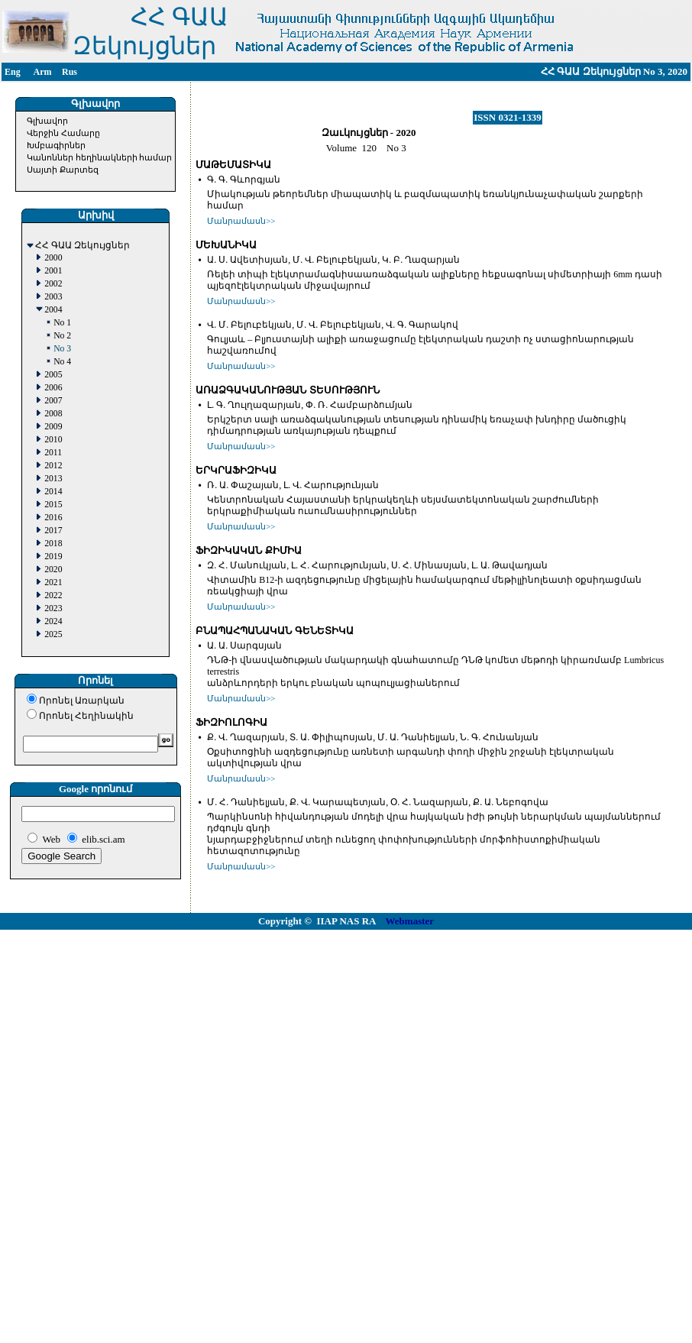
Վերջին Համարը (63, 133)
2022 (53, 595)
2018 (53, 544)
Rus (69, 71)
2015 (53, 505)
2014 (53, 492)
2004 (53, 310)
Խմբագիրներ (56, 145)
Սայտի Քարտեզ (63, 169)
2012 (53, 466)
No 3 (62, 349)
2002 (53, 284)
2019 (53, 556)
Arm (43, 71)
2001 (53, 271)
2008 (53, 414)
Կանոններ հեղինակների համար (100, 157)
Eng (13, 71)
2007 (53, 401)
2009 (53, 427)
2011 (53, 453)
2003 (53, 297)
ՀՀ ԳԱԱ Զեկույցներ (82, 246)
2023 (53, 608)
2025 (53, 634)
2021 (53, 582)
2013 (53, 479)
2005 (53, 375)
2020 (53, 569)
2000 (53, 258)
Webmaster (410, 921)
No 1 (62, 323)
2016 (53, 518)
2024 (53, 621)
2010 (53, 440)
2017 (53, 531)
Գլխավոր (47, 120)
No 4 (62, 362)
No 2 (62, 336)
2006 (53, 388)
